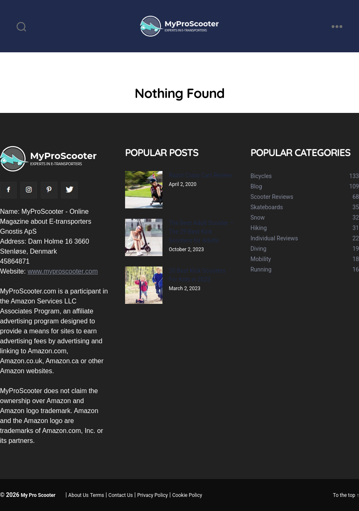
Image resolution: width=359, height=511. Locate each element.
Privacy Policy (152, 495)
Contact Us (120, 495)
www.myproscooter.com (62, 271)
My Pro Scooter (38, 495)
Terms (97, 495)
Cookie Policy (187, 495)
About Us (78, 495)
